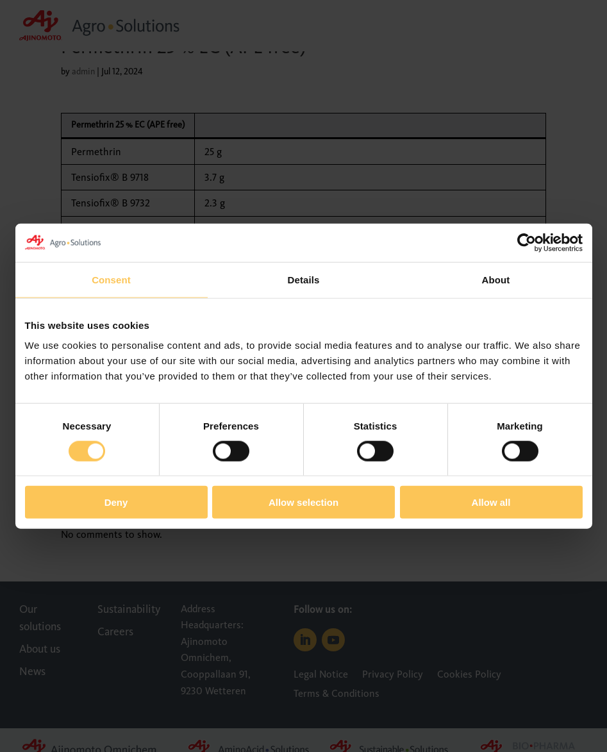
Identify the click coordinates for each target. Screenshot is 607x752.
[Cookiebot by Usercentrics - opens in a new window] (526, 242)
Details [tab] (304, 279)
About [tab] (496, 279)
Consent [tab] (111, 279)
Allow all (491, 502)
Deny (116, 502)
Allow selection (303, 502)
